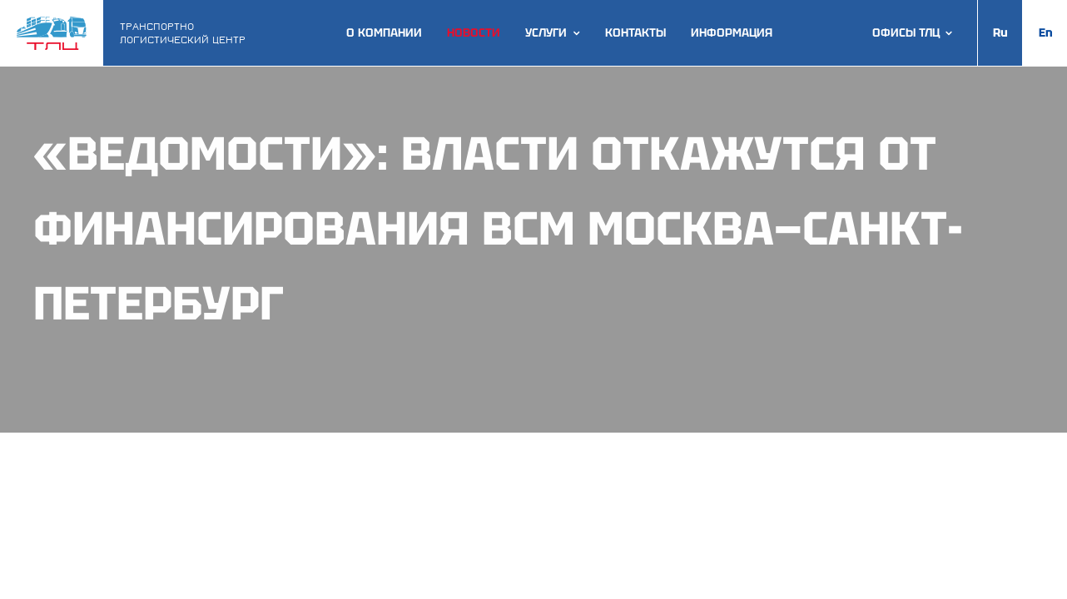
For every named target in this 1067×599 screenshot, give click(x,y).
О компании (384, 33)
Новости (473, 33)
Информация (731, 33)
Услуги (546, 33)
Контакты (635, 33)
